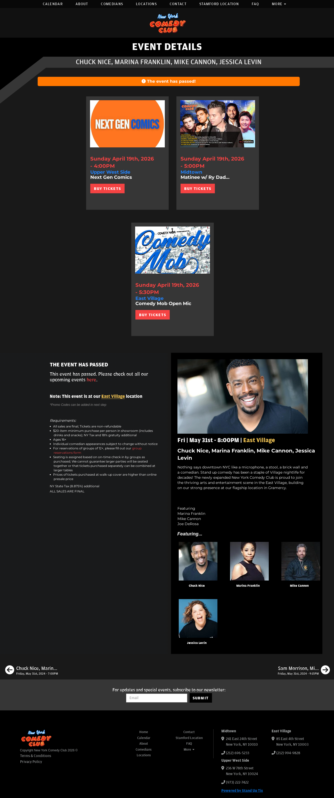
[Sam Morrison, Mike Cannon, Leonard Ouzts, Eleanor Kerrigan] (304, 671)
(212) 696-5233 (237, 753)
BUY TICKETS (107, 188)
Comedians (112, 4)
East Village (113, 396)
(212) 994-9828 (288, 753)
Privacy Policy (31, 762)
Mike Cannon (299, 586)
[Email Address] (156, 698)
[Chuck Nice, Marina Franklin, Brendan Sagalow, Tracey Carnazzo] (31, 671)
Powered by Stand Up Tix (242, 790)
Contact (178, 4)
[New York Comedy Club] (167, 23)
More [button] (279, 4)
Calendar (53, 4)
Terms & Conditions (35, 756)
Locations (146, 4)
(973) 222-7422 (237, 782)
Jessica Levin (197, 643)
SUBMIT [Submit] (201, 698)
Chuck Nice (197, 586)
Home (143, 732)
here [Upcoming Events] (91, 380)
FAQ (255, 4)
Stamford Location (219, 4)
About (82, 4)
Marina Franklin (248, 586)
